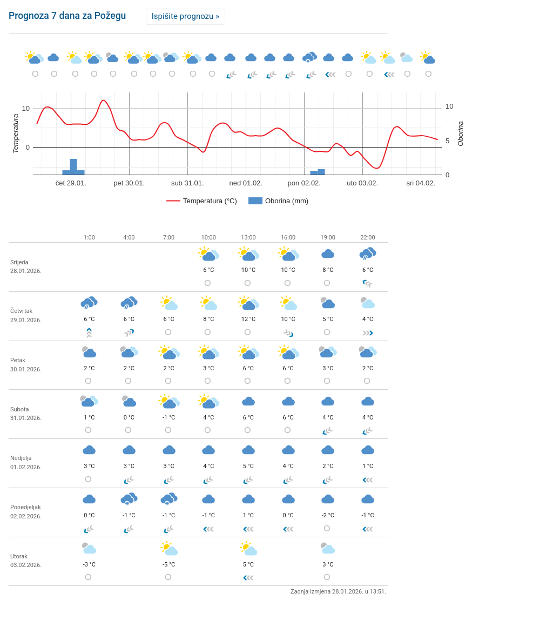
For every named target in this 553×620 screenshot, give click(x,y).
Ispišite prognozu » (185, 16)
